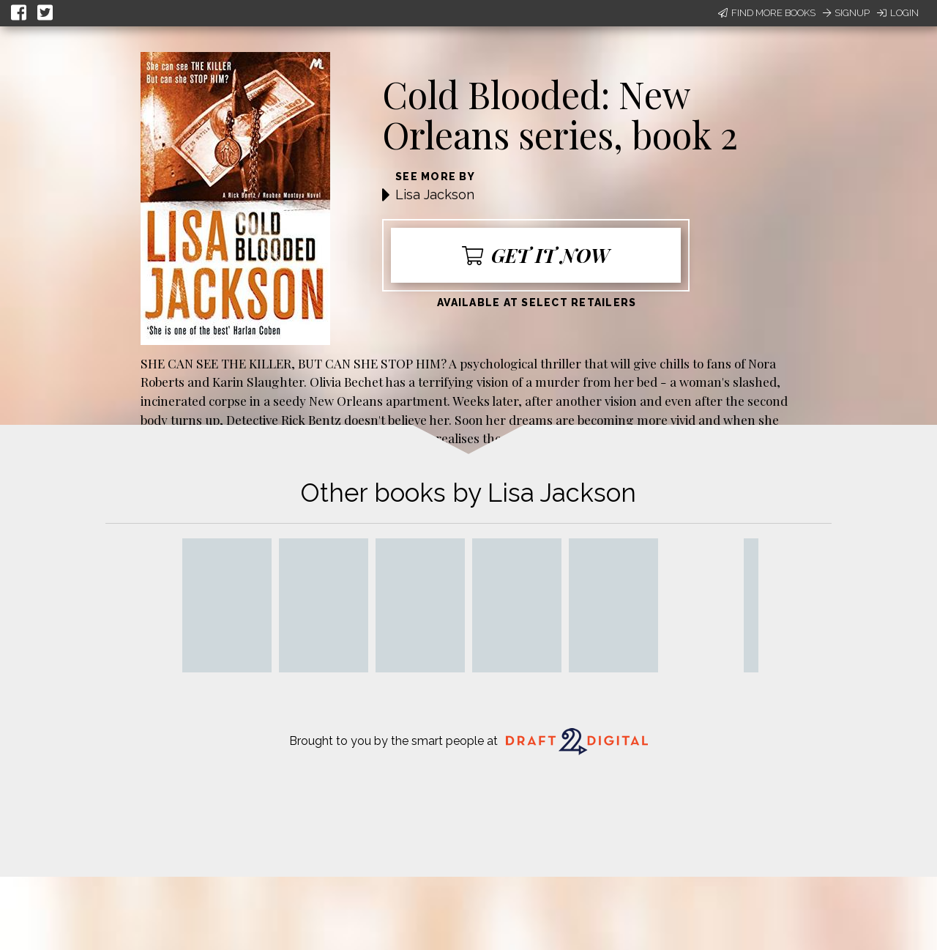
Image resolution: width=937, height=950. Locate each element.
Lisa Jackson (434, 194)
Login (898, 12)
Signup (846, 12)
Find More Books (766, 12)
